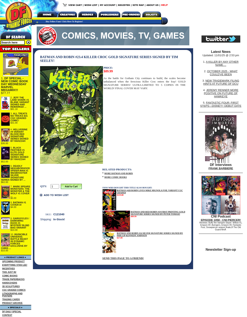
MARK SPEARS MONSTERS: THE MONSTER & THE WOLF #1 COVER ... (20, 191)
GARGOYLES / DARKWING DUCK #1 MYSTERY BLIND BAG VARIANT (19, 223)
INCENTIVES (8, 268)
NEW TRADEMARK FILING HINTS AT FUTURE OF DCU (221, 82)
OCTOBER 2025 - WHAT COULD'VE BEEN (222, 73)
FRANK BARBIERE (221, 168)
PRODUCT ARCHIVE (12, 303)
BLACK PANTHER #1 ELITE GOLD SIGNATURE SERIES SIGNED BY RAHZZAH (19, 153)
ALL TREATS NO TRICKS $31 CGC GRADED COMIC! (19, 117)
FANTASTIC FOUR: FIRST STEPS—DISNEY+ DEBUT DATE (220, 104)
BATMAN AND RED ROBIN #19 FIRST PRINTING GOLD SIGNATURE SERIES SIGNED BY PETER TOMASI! (158, 213)
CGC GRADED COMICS (14, 290)
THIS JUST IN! (9, 272)
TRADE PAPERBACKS (13, 279)
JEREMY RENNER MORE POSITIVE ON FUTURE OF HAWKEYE (221, 93)
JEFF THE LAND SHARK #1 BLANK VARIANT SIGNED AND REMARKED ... (19, 102)
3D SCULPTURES (11, 286)
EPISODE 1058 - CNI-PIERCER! (221, 220)
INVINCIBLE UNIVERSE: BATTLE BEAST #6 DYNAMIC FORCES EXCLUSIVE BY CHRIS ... (14, 241)
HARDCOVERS (9, 283)
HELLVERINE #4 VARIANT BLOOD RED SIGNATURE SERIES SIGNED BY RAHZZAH (19, 135)
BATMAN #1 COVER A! (18, 203)
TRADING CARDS (11, 299)
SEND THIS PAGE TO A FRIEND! (123, 258)
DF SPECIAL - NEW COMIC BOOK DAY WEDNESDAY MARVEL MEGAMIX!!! (14, 84)
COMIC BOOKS (10, 276)
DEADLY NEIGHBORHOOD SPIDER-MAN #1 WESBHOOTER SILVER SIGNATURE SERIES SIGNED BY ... (15, 173)
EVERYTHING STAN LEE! (14, 265)
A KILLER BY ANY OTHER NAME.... (222, 63)
